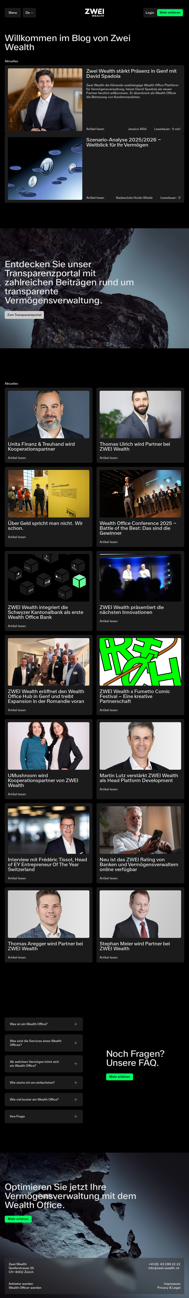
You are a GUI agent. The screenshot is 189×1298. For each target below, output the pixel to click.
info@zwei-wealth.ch (163, 1268)
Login (150, 13)
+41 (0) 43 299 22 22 (164, 1264)
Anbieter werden (21, 1284)
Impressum (172, 1284)
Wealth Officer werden (25, 1288)
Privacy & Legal (168, 1288)
